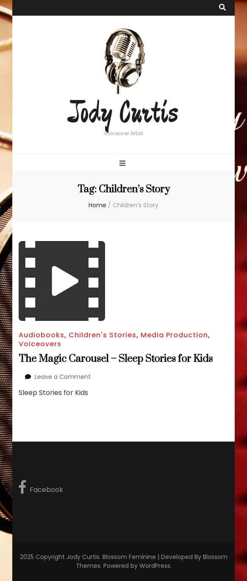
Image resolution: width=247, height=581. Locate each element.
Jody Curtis (123, 114)
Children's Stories (102, 335)
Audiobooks (41, 335)
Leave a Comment (63, 377)
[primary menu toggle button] (123, 164)
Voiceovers (40, 344)
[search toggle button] (222, 8)
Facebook (41, 487)
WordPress (154, 566)
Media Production (174, 335)
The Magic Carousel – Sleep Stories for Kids (116, 359)
